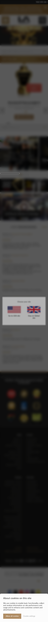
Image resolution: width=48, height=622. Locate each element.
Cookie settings (29, 616)
